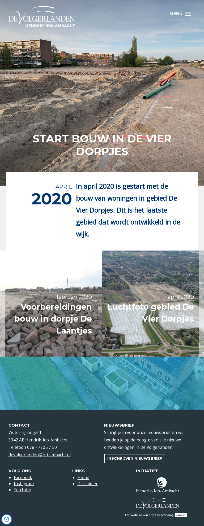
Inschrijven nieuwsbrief (134, 458)
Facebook (23, 477)
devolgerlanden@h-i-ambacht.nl (39, 455)
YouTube (22, 490)
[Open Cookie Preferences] (6, 519)
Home (83, 477)
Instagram (24, 483)
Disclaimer (88, 483)
